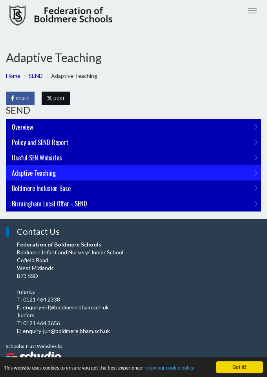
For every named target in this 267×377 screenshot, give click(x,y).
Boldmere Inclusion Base (135, 188)
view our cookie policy (170, 368)
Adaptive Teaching (135, 173)
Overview (135, 127)
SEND (36, 75)
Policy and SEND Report (135, 142)
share (20, 98)
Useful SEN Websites (135, 157)
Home (13, 75)
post (56, 98)
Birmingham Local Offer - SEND (135, 203)
